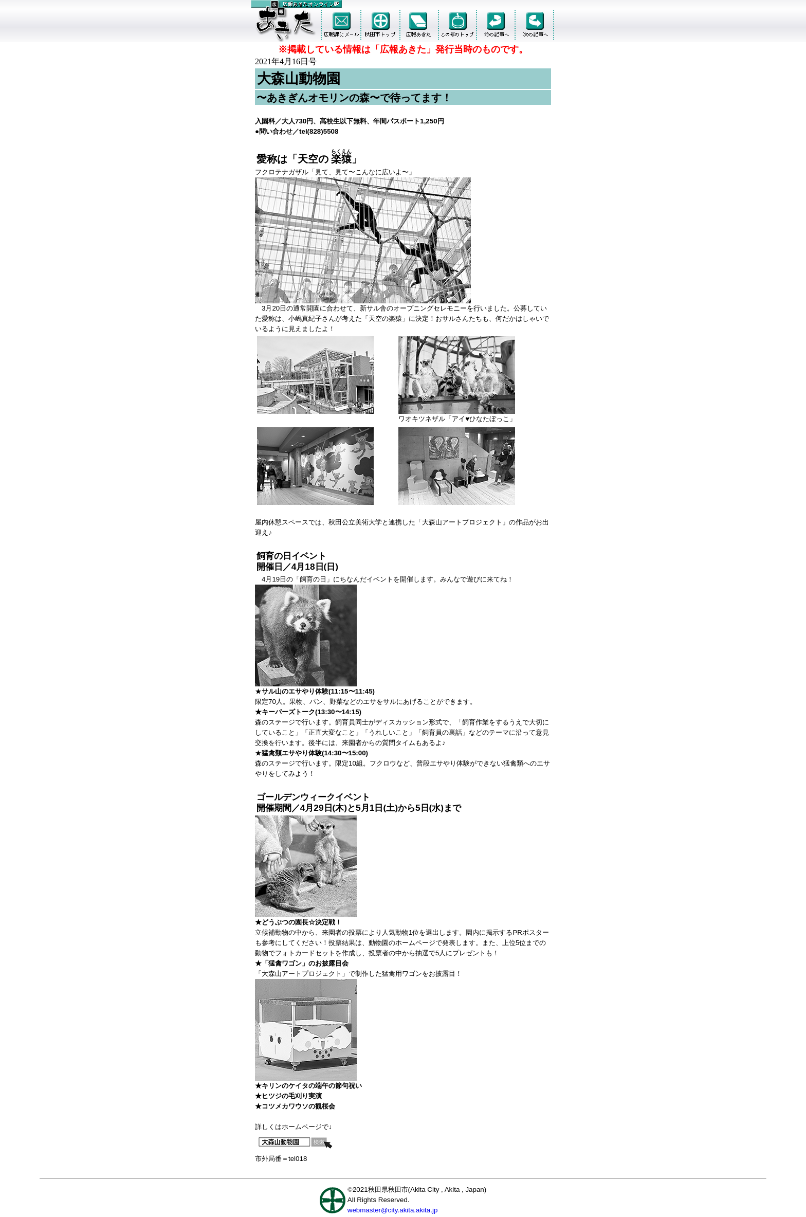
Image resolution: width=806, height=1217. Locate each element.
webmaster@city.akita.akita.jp (392, 1210)
